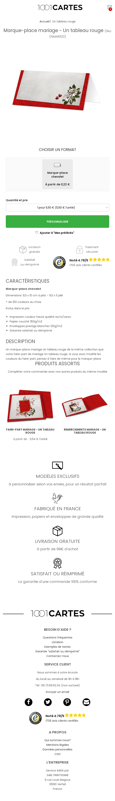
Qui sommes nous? (57, 740)
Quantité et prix (17, 200)
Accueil (44, 21)
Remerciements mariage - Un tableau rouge (85, 431)
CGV (58, 754)
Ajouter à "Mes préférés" (54, 233)
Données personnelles (57, 749)
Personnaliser (57, 222)
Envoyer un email (57, 692)
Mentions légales (57, 745)
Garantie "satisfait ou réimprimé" (57, 651)
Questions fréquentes (57, 637)
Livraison (57, 642)
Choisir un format (57, 149)
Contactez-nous (57, 656)
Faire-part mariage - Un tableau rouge (30, 431)
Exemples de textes (57, 647)
